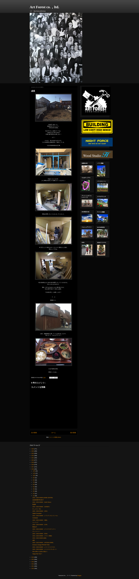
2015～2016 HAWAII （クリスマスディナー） (44, 529)
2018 (32, 464)
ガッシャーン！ (36, 531)
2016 (32, 469)
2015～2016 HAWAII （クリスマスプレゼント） (44, 549)
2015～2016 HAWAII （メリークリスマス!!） (44, 547)
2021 (32, 457)
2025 (32, 449)
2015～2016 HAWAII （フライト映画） (42, 535)
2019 (32, 462)
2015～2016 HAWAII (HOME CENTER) (42, 497)
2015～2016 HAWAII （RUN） (40, 533)
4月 (34, 489)
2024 (32, 451)
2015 (32, 557)
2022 (32, 455)
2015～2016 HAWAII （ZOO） (40, 511)
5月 (34, 486)
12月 (34, 471)
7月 (34, 482)
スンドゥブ (35, 522)
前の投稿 (73, 432)
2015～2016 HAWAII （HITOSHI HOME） (43, 542)
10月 (34, 475)
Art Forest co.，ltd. (44, 7)
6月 (34, 484)
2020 (32, 460)
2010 (32, 568)
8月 (34, 480)
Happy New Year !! (37, 553)
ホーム (53, 432)
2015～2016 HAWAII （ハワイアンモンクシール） (45, 515)
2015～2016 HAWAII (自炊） (39, 538)
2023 (32, 453)
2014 (32, 559)
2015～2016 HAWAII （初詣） (40, 520)
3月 (34, 491)
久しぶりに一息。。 (37, 509)
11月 (34, 473)
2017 (32, 466)
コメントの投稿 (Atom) (55, 437)
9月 (34, 477)
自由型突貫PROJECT (38, 500)
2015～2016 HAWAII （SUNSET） (41, 506)
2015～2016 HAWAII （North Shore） (42, 502)
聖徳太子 (34, 527)
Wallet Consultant (36, 513)
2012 (32, 564)
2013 (32, 561)
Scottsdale (35, 518)
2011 (32, 566)
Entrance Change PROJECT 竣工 (41, 544)
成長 (33, 540)
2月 (34, 493)
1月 (34, 495)
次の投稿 (34, 432)
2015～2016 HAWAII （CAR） (40, 524)
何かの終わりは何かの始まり (39, 551)
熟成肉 (34, 504)
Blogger (79, 575)
